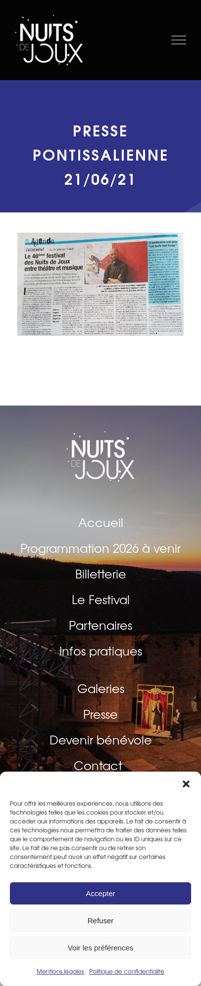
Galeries (100, 689)
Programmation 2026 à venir (100, 548)
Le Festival (101, 600)
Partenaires (100, 625)
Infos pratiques (100, 650)
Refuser (101, 920)
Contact (98, 766)
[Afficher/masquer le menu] (179, 40)
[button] (186, 784)
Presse (100, 714)
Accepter (100, 893)
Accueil (100, 523)
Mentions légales (60, 971)
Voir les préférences (101, 948)
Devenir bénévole (101, 740)
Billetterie (100, 574)
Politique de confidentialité (126, 971)
